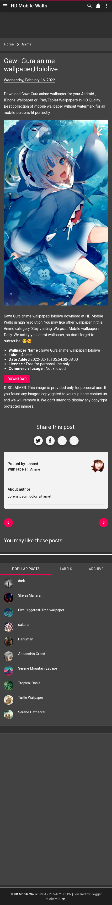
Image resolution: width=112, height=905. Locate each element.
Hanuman (25, 639)
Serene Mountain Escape (37, 668)
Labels (66, 569)
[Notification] (98, 5)
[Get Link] (62, 440)
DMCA (41, 894)
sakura (23, 624)
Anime (9, 328)
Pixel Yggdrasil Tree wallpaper (41, 610)
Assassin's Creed (31, 654)
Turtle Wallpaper (30, 697)
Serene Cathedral (31, 712)
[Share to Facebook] (50, 440)
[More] (74, 440)
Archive (96, 569)
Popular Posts (26, 569)
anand (33, 464)
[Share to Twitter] (38, 440)
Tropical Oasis (29, 683)
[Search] (89, 5)
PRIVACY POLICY (60, 894)
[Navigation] (5, 5)
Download (17, 379)
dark (21, 581)
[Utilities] (106, 5)
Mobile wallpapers (84, 328)
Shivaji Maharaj (29, 595)
